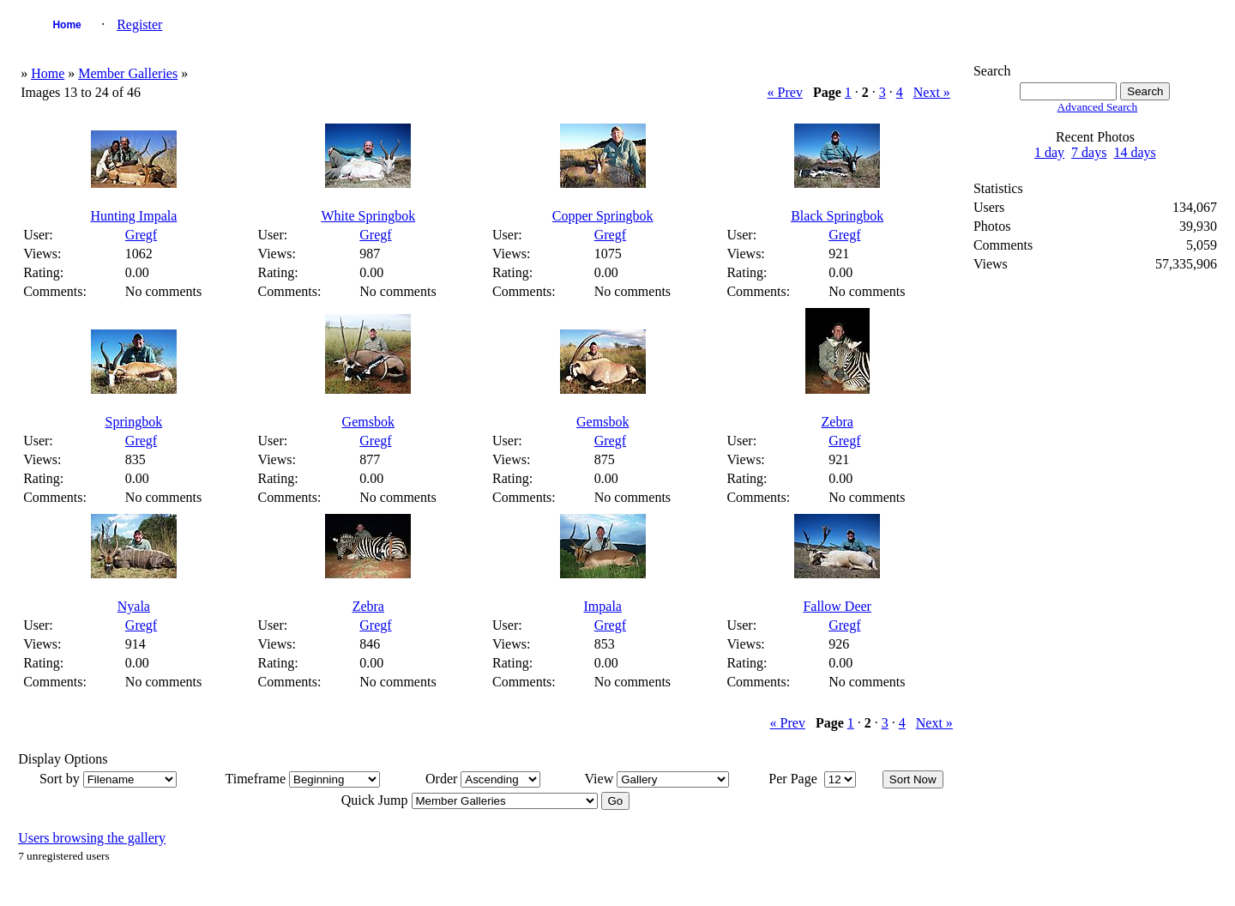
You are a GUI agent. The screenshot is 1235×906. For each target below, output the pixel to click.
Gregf (141, 234)
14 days (1134, 152)
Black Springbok (837, 215)
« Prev (785, 92)
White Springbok (368, 215)
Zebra (837, 421)
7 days (1088, 152)
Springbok (134, 421)
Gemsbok (368, 421)
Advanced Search (1097, 106)
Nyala (133, 606)
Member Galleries (128, 73)
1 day (1049, 152)
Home (66, 25)
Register (139, 24)
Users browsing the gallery (92, 837)
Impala (603, 606)
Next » (931, 92)
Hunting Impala (133, 215)
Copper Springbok (603, 215)
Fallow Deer (837, 606)
